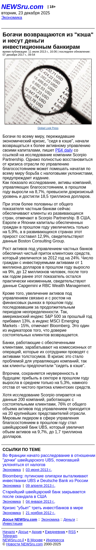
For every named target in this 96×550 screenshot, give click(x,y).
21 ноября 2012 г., (41, 513)
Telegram (10, 536)
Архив (37, 532)
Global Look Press (48, 128)
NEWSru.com (22, 7)
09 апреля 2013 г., (41, 486)
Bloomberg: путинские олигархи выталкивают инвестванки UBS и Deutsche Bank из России (45, 478)
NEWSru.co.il (13, 540)
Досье (23, 532)
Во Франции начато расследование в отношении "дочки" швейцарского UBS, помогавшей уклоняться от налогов (49, 460)
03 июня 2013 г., (39, 470)
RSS (72, 532)
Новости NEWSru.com (24, 544)
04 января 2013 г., (40, 501)
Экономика (11, 17)
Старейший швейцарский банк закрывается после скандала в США (44, 494)
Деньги (69, 519)
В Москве (35, 540)
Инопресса (55, 540)
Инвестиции (13, 524)
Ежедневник (55, 532)
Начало (9, 532)
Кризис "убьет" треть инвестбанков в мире (43, 508)
